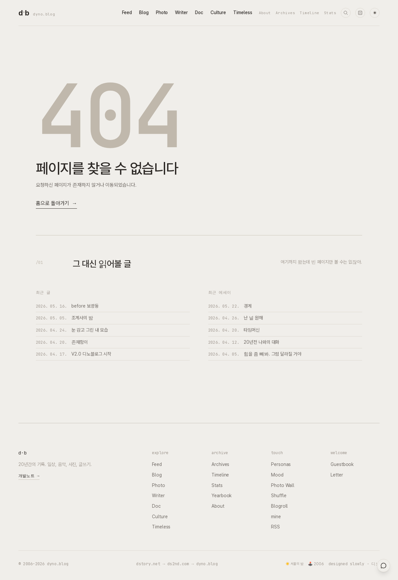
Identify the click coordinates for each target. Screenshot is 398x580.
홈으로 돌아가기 (56, 203)
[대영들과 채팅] (383, 565)
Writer (181, 12)
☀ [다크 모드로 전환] (375, 13)
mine (276, 516)
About (265, 13)
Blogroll (279, 506)
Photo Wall (282, 485)
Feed (127, 12)
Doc (199, 12)
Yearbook (221, 495)
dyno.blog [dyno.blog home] (44, 14)
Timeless (242, 12)
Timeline (309, 13)
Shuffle (278, 495)
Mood (277, 474)
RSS (275, 526)
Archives (285, 13)
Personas (281, 464)
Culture (218, 12)
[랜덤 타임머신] (360, 13)
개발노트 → (28, 475)
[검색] (346, 13)
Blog (144, 12)
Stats (330, 13)
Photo (162, 12)
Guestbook (342, 464)
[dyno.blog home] (23, 12)
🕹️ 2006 (316, 564)
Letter (337, 474)
